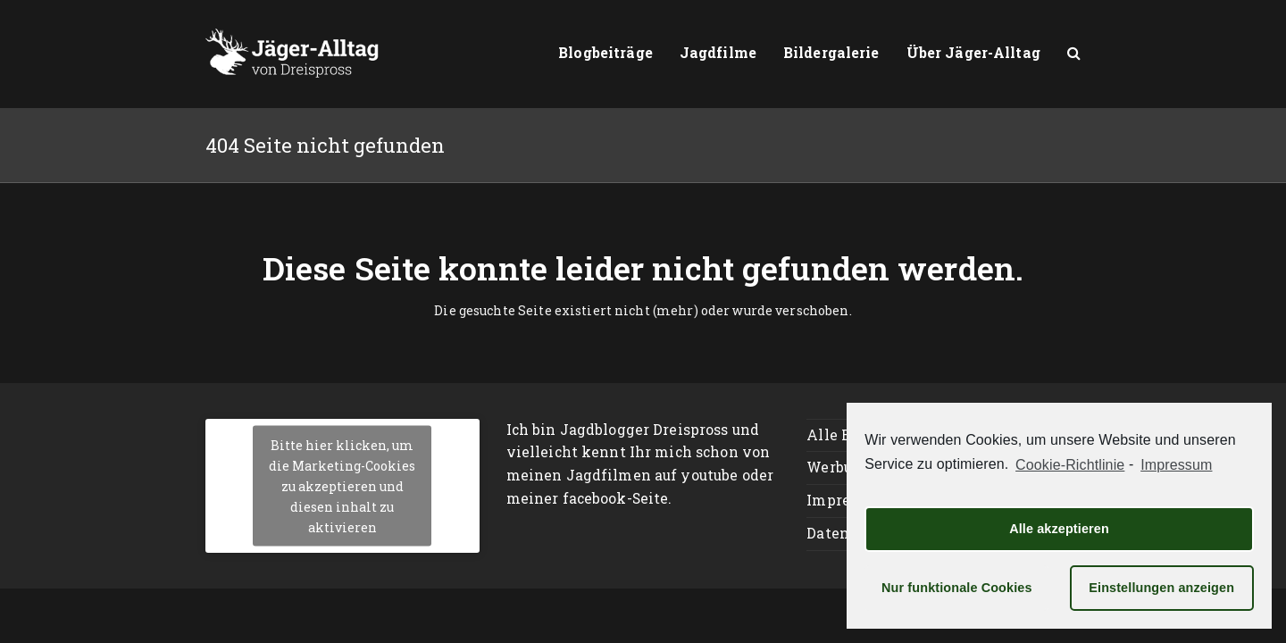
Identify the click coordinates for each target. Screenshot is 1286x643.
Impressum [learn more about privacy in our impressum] (1176, 464)
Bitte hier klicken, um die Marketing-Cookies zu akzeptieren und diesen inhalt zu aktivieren (342, 485)
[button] (1074, 53)
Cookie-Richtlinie (1069, 464)
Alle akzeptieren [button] (1059, 529)
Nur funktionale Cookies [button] (956, 587)
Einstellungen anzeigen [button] (1161, 587)
